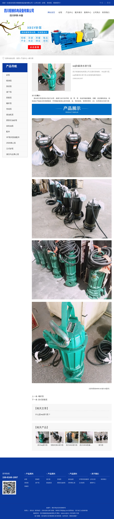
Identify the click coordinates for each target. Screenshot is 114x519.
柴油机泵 (10, 115)
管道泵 (9, 109)
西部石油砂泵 (11, 120)
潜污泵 (34, 95)
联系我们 (105, 12)
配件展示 (78, 12)
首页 (18, 58)
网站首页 (51, 12)
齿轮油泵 (10, 126)
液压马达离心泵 (12, 154)
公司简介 (96, 12)
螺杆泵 (9, 103)
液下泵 (9, 92)
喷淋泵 (9, 81)
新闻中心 (87, 12)
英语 (108, 3)
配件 (8, 132)
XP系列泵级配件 (13, 137)
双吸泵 (9, 98)
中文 (101, 3)
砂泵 (60, 12)
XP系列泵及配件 (84, 479)
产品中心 (69, 12)
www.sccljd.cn (101, 388)
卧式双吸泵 (42, 400)
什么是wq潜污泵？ (42, 414)
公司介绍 (92, 479)
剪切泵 (9, 86)
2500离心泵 (11, 143)
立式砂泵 (10, 149)
